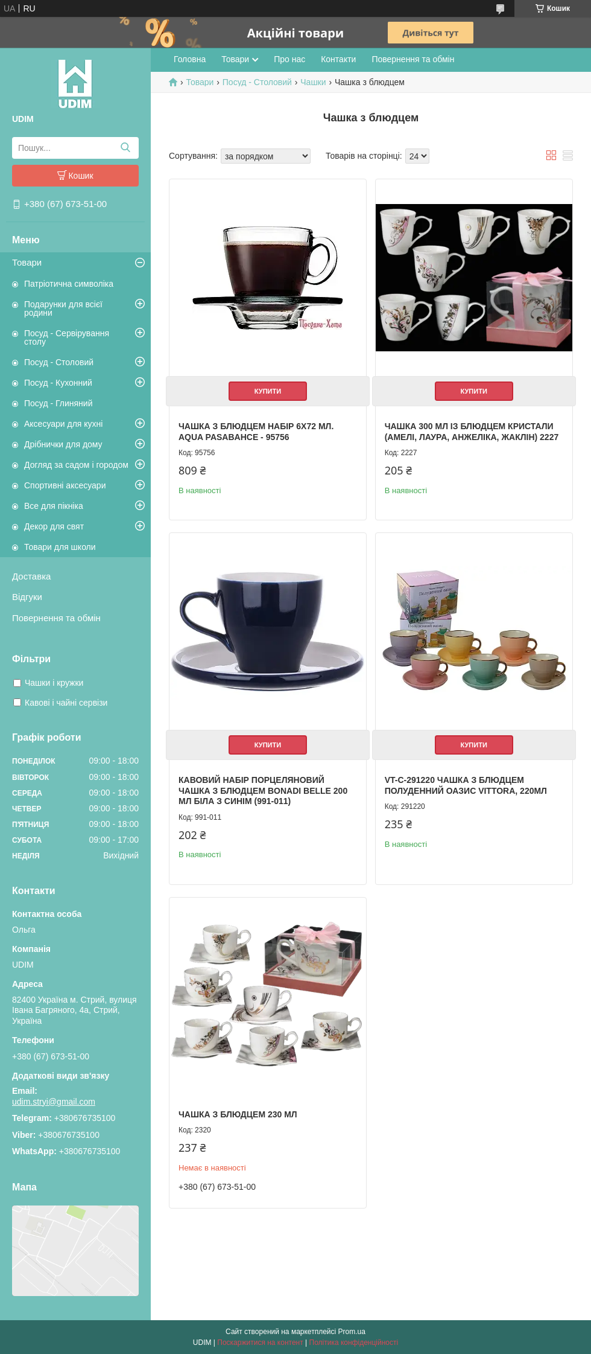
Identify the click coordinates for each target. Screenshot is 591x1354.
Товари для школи (60, 547)
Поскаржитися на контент (260, 1342)
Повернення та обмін (56, 618)
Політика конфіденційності (354, 1342)
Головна (190, 59)
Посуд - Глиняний (58, 403)
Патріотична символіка (68, 284)
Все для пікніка (53, 506)
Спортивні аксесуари (65, 485)
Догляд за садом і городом (76, 465)
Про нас (289, 59)
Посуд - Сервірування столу (66, 337)
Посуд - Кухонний (58, 383)
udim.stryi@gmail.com (53, 1102)
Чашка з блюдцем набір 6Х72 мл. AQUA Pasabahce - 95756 (256, 431)
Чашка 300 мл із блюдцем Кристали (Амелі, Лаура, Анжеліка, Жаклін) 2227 (472, 431)
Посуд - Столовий (58, 362)
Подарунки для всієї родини (63, 308)
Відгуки (27, 597)
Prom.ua (351, 1331)
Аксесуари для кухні (63, 424)
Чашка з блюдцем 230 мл (238, 1114)
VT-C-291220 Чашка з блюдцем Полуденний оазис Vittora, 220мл (466, 785)
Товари (27, 262)
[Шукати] (125, 148)
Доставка (31, 576)
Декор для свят (54, 526)
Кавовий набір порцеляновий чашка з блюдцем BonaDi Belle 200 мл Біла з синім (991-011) (263, 790)
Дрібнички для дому (63, 444)
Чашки (313, 82)
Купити (267, 391)
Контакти (338, 59)
